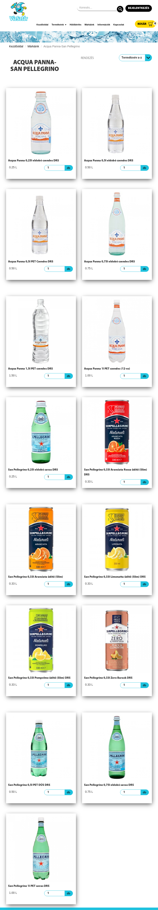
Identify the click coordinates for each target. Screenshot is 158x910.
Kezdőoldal (42, 24)
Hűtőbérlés (75, 24)
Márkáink (89, 24)
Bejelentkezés (138, 8)
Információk (103, 24)
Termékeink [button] (59, 24)
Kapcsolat (118, 24)
